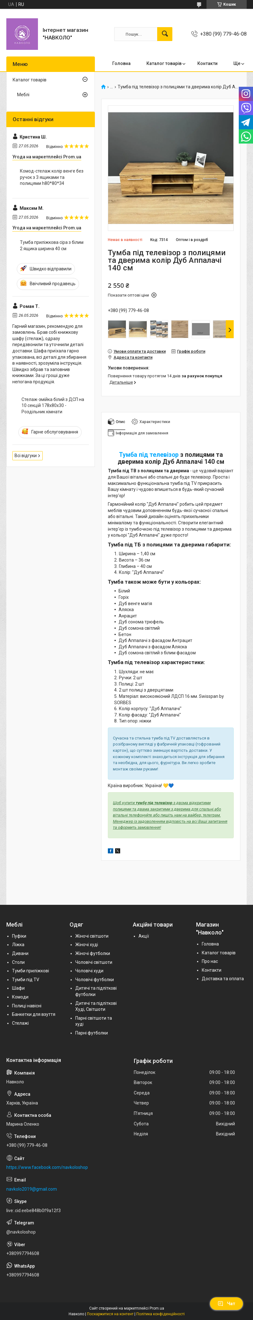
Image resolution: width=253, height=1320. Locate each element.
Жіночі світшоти (91, 936)
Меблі (23, 94)
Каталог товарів (164, 63)
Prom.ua (157, 1308)
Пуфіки (19, 936)
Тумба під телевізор (149, 454)
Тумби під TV (25, 979)
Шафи (18, 988)
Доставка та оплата (223, 978)
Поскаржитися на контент (110, 1314)
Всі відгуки (26, 455)
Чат (226, 1303)
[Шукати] (164, 34)
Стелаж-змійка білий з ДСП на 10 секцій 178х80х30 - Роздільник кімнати (53, 405)
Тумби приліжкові (30, 970)
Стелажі (20, 1023)
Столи (18, 962)
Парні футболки (91, 1032)
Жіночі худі (86, 944)
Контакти (207, 63)
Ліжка (18, 944)
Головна (121, 63)
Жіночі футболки (92, 953)
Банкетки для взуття (33, 1014)
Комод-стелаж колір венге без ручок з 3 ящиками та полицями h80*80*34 (51, 177)
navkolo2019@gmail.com (31, 1189)
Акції (144, 936)
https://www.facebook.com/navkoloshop (47, 1167)
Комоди (20, 996)
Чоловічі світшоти (93, 962)
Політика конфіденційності (160, 1314)
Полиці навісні (26, 1005)
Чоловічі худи (89, 970)
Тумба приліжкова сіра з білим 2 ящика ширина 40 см (51, 245)
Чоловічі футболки (94, 979)
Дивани (20, 953)
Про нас (210, 961)
